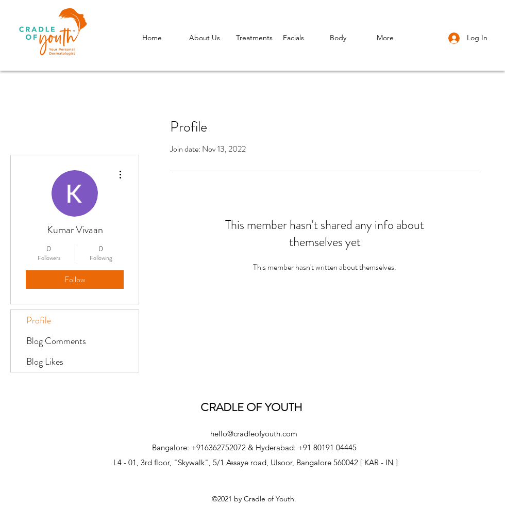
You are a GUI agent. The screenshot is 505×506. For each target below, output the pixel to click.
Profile (38, 320)
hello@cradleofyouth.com (253, 433)
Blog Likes (44, 361)
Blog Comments (56, 341)
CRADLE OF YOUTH (254, 407)
